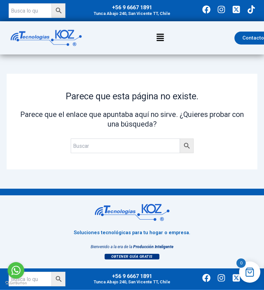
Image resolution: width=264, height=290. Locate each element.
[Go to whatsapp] (16, 270)
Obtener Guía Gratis (132, 256)
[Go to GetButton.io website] (16, 283)
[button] (160, 38)
